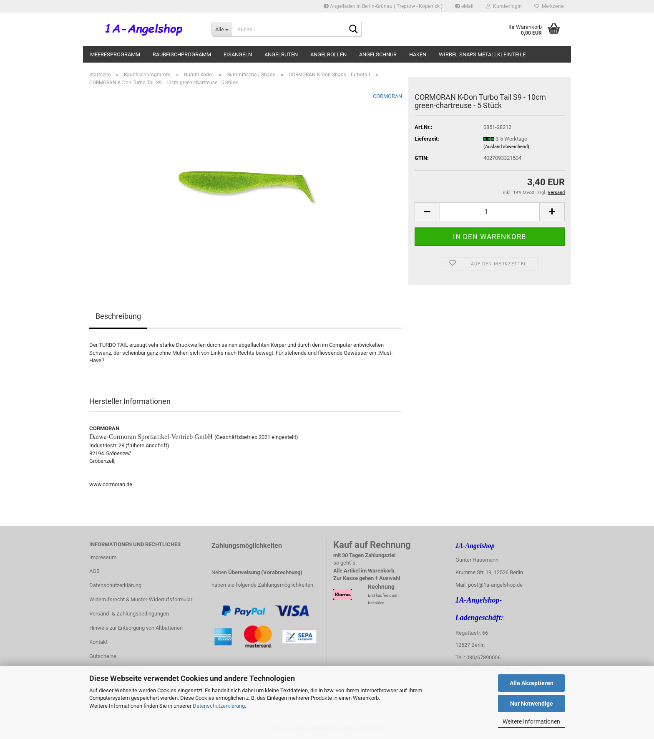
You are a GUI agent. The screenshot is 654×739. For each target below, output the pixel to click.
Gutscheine (102, 656)
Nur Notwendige (531, 703)
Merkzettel (549, 6)
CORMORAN (387, 96)
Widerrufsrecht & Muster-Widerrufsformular (140, 599)
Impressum (102, 557)
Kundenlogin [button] (504, 6)
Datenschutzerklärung (219, 706)
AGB (94, 571)
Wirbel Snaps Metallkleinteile (482, 54)
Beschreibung (118, 316)
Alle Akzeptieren (531, 683)
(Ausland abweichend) (506, 146)
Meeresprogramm (115, 54)
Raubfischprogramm (182, 54)
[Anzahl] (490, 211)
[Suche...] (221, 29)
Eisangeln (238, 54)
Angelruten (281, 54)
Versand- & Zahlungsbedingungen (129, 613)
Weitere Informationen (531, 721)
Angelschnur (378, 54)
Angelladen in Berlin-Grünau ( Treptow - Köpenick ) (383, 6)
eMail (464, 6)
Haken (417, 54)
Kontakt (98, 642)
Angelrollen (328, 54)
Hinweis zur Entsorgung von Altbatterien (136, 628)
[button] (427, 211)
